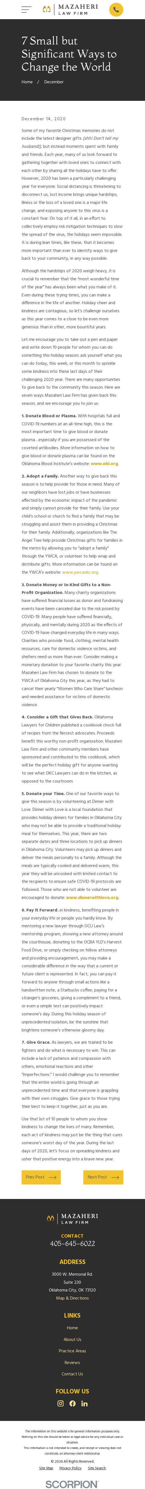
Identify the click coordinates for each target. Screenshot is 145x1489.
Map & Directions (72, 1298)
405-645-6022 (72, 1244)
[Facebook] (72, 1403)
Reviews (72, 1362)
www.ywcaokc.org (80, 572)
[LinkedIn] (84, 1403)
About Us (72, 1339)
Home (72, 1328)
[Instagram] (61, 1403)
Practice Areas (72, 1351)
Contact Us (72, 1374)
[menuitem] (46, 1468)
